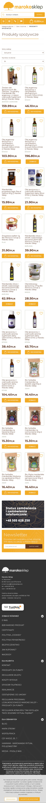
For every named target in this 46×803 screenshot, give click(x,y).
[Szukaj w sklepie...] (17, 14)
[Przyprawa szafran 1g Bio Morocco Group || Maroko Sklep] (11, 238)
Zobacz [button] (32, 161)
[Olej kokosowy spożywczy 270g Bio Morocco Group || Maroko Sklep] (34, 287)
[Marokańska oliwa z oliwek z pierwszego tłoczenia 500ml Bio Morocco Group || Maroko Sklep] (10, 288)
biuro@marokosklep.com (15, 584)
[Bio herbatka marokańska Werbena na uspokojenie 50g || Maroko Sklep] (11, 477)
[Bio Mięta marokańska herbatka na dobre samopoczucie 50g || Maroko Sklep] (34, 477)
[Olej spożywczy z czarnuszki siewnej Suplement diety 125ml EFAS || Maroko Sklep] (11, 336)
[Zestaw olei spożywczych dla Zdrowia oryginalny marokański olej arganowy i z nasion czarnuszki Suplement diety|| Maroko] (11, 93)
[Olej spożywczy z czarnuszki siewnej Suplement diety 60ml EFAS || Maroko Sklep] (34, 192)
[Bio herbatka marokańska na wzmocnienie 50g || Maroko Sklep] (33, 431)
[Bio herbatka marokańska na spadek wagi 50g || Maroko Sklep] (33, 383)
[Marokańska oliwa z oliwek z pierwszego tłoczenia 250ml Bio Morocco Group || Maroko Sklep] (33, 240)
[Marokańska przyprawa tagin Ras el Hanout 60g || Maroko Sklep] (11, 192)
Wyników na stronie (8, 58)
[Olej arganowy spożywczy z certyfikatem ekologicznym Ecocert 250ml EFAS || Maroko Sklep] (11, 144)
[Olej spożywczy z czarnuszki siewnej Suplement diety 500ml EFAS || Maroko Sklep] (10, 384)
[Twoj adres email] (14, 546)
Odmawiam (10, 799)
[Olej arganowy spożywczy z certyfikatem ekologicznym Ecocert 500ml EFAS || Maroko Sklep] (34, 144)
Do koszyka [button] (11, 111)
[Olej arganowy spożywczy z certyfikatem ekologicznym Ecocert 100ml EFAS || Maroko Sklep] (34, 92)
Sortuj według (6, 49)
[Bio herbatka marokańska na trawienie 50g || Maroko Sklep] (8, 431)
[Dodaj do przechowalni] (18, 70)
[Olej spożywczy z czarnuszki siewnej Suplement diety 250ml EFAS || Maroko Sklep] (34, 336)
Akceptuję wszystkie (29, 799)
